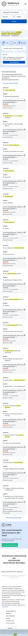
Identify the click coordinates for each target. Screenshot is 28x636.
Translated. (5, 606)
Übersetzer (8, 613)
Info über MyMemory (11, 611)
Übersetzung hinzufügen (10, 83)
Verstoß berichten (10, 616)
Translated (10, 620)
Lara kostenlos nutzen (10, 545)
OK (15, 634)
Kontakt (8, 618)
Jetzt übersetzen (14, 62)
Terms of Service (10, 623)
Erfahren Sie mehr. (24, 633)
